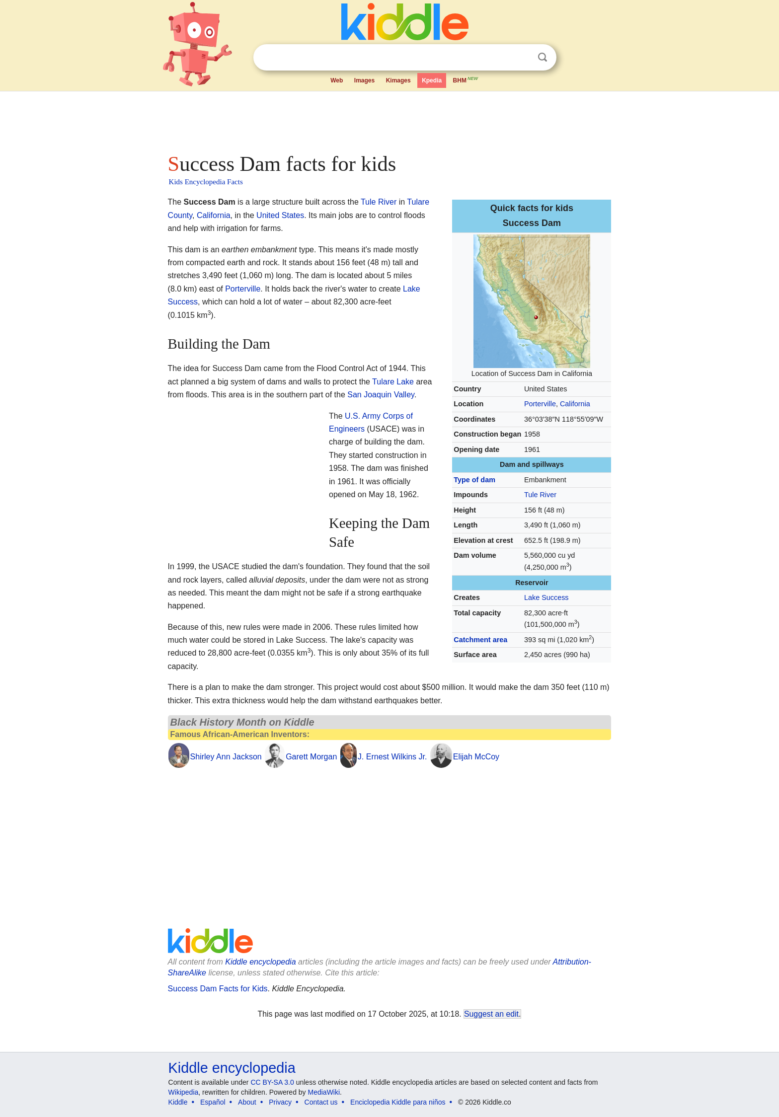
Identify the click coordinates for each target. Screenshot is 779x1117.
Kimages (398, 80)
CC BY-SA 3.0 (272, 1082)
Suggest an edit (491, 1014)
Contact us (321, 1102)
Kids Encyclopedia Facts (206, 182)
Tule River (540, 495)
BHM (466, 79)
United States (280, 215)
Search (542, 57)
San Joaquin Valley (380, 394)
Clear (522, 57)
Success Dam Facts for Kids (218, 988)
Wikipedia (183, 1092)
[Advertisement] (389, 119)
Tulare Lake (393, 381)
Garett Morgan (311, 756)
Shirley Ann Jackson (226, 756)
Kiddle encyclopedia (260, 962)
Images (364, 80)
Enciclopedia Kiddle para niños (397, 1102)
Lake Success (546, 597)
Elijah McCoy (476, 756)
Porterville (540, 404)
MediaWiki (324, 1092)
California (575, 404)
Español (213, 1102)
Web (336, 80)
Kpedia (432, 80)
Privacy (280, 1102)
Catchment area (480, 640)
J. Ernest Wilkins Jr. (392, 756)
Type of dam (474, 480)
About (247, 1102)
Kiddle (178, 1102)
